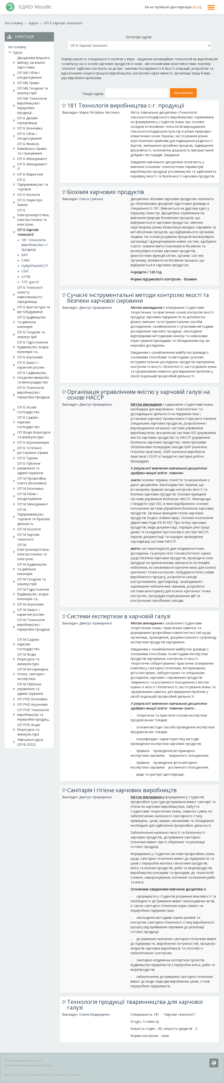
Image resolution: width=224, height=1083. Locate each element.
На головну (17, 47)
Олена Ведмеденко (94, 1014)
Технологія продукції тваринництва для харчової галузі (135, 1004)
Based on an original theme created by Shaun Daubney (35, 1074)
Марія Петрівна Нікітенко (99, 112)
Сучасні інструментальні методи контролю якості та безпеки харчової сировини (138, 297)
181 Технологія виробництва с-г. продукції (125, 105)
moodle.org (74, 1074)
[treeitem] (29, 47)
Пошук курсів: (93, 93)
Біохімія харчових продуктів (105, 192)
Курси (17, 52)
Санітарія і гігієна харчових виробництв (122, 790)
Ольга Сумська (91, 199)
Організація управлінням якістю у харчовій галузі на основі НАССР (138, 394)
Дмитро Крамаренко (95, 307)
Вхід (197, 7)
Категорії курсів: (139, 37)
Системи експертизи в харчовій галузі (119, 616)
